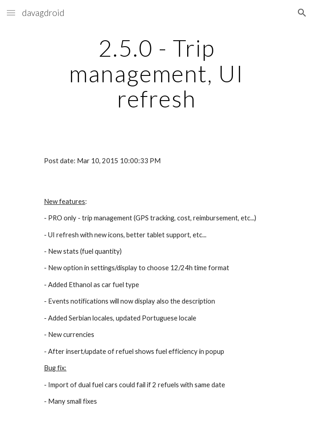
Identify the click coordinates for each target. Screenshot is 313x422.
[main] (156, 73)
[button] (11, 12)
